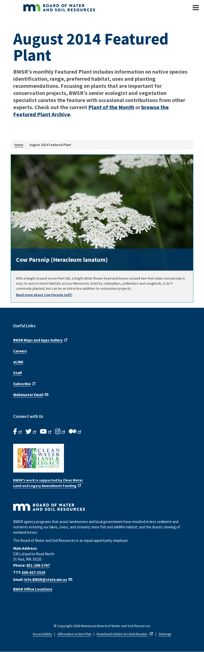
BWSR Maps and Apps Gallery (41, 340)
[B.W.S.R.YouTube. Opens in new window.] (46, 431)
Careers (20, 351)
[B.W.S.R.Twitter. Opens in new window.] (31, 431)
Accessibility (42, 634)
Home (18, 144)
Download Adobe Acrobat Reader (125, 634)
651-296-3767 (38, 565)
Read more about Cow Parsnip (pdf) (44, 294)
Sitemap (165, 634)
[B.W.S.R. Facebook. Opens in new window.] (18, 431)
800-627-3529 (33, 572)
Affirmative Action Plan (74, 634)
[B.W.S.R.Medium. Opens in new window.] (75, 431)
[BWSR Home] (74, 8)
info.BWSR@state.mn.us (48, 579)
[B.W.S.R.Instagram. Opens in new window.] (60, 431)
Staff (17, 372)
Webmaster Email (31, 394)
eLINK (18, 362)
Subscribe (25, 383)
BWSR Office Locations (32, 589)
